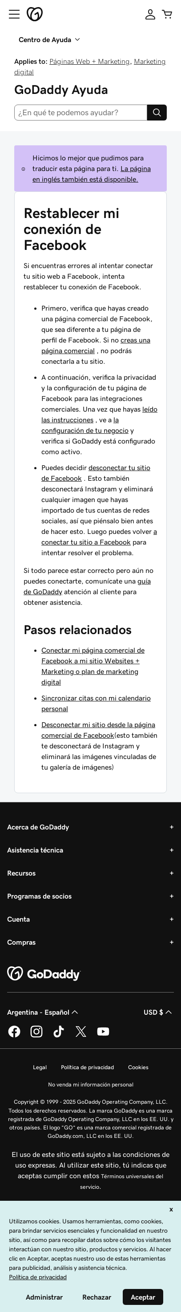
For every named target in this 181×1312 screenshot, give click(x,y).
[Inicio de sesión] (150, 14)
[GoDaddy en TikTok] (59, 1035)
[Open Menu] (10, 14)
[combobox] (80, 113)
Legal (40, 1067)
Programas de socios (39, 895)
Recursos (21, 872)
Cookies (138, 1067)
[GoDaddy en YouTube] (103, 1035)
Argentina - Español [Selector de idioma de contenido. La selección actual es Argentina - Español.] (43, 1012)
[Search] (157, 113)
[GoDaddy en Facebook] (14, 1035)
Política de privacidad (87, 1067)
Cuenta (18, 919)
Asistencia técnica (35, 849)
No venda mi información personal (90, 1084)
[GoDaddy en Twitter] (81, 1035)
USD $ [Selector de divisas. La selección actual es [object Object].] (159, 1012)
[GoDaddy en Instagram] (36, 1035)
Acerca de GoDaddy (38, 826)
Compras (21, 942)
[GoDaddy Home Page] (44, 973)
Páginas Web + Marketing (89, 61)
